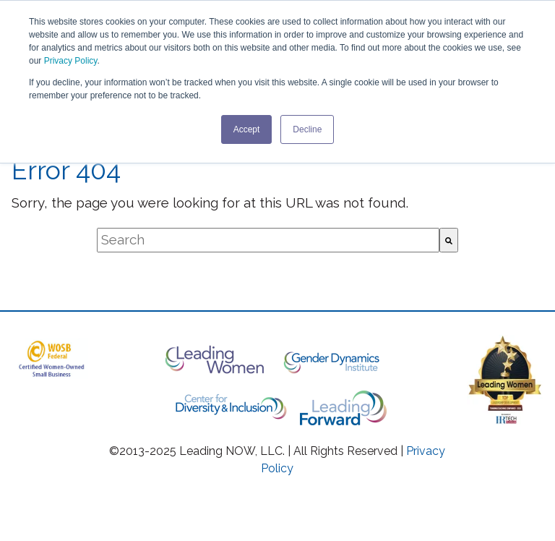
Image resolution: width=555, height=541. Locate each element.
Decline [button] (307, 129)
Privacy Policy (71, 61)
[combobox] (268, 240)
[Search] (448, 240)
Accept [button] (246, 129)
